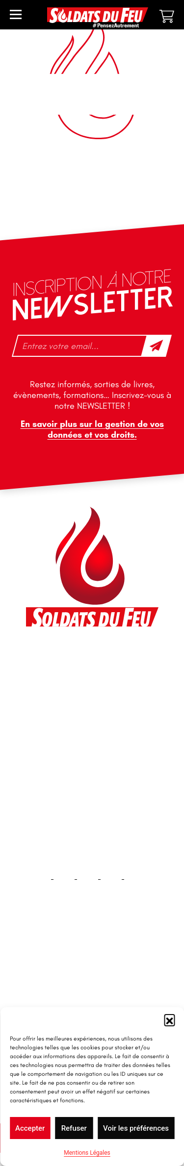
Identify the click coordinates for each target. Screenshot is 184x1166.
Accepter (30, 1128)
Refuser (74, 1128)
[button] (169, 1019)
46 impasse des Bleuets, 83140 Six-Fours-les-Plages (91, 661)
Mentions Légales (87, 1152)
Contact (92, 995)
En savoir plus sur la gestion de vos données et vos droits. (92, 429)
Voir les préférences (136, 1128)
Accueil (92, 963)
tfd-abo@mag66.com (73, 741)
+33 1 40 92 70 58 (67, 724)
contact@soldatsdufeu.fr (79, 684)
